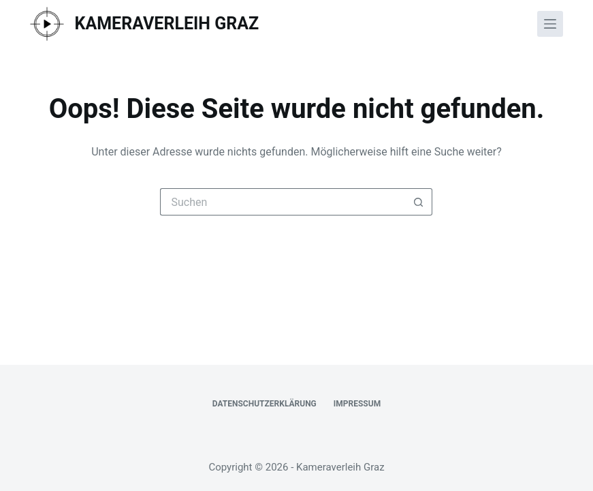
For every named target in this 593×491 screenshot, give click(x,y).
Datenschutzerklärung (264, 403)
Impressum (357, 403)
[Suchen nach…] (282, 201)
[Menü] (550, 24)
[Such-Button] (418, 201)
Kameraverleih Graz (167, 23)
